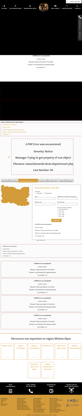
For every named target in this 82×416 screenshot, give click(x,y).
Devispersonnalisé (10, 385)
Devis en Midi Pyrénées (54, 403)
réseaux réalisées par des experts (48, 370)
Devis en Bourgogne (37, 405)
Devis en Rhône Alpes (54, 411)
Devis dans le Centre (37, 407)
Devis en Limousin (53, 401)
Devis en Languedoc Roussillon (56, 400)
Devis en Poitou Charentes (55, 409)
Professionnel (48, 193)
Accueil (2, 122)
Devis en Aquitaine (37, 401)
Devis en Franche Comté (38, 410)
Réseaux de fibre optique (61, 352)
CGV (2, 402)
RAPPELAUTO (80, 29)
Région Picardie (19, 122)
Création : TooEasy (52, 414)
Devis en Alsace (36, 400)
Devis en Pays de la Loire (55, 406)
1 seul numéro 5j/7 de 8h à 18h (31, 385)
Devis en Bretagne (37, 406)
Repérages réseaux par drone (34, 370)
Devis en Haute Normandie (38, 411)
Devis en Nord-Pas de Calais (55, 405)
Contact (2, 401)
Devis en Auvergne (37, 402)
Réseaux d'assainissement (75, 352)
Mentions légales (4, 403)
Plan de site (3, 405)
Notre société (3, 400)
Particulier (39, 193)
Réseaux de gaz (48, 352)
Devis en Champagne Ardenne (39, 409)
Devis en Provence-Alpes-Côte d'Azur (57, 410)
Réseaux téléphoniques (34, 352)
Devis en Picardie (53, 407)
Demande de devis (9, 122)
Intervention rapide (51, 385)
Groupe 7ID (36, 414)
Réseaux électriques (21, 352)
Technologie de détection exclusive (71, 385)
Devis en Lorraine (53, 402)
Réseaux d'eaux (7, 352)
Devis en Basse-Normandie (38, 403)
